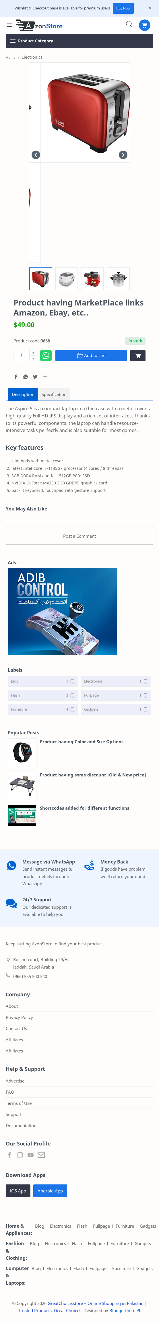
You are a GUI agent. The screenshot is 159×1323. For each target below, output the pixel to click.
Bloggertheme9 (124, 1310)
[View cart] (138, 355)
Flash (82, 1226)
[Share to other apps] (45, 376)
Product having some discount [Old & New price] (93, 775)
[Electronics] (116, 681)
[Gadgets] (116, 709)
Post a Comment (79, 536)
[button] (15, 376)
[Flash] (43, 695)
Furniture (125, 1226)
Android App (50, 1191)
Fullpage (101, 1226)
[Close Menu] (150, 8)
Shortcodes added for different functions (84, 808)
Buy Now (123, 8)
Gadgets (148, 1226)
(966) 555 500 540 (30, 976)
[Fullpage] (116, 695)
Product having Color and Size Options (81, 741)
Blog (39, 1226)
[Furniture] (43, 709)
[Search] (129, 23)
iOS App (18, 1191)
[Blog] (43, 681)
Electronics (60, 1226)
